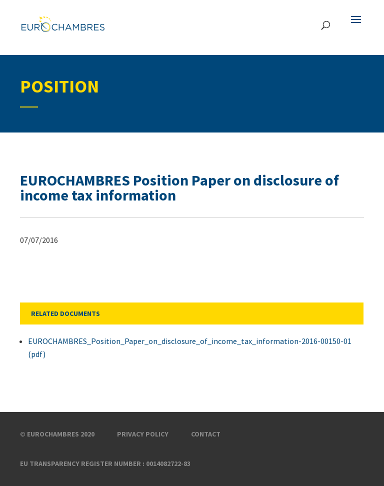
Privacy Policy (142, 434)
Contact (205, 434)
